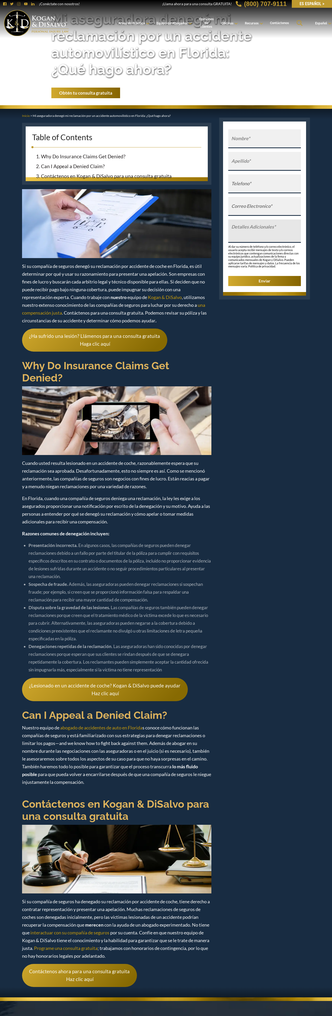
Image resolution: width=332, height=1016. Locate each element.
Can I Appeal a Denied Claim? (73, 166)
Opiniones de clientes (206, 23)
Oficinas (227, 23)
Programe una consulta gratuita (66, 948)
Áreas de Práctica (132, 23)
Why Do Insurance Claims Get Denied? (84, 156)
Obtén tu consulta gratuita (85, 93)
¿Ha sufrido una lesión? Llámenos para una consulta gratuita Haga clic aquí (94, 340)
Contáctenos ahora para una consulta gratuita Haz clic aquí (79, 975)
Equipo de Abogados (172, 23)
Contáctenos (279, 23)
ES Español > (312, 3)
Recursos (252, 23)
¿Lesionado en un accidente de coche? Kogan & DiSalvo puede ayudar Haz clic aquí (105, 689)
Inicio (26, 116)
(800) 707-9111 (261, 3)
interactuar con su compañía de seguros (69, 932)
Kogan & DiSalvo (165, 297)
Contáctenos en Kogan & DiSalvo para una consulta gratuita (107, 176)
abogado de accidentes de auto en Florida (101, 727)
